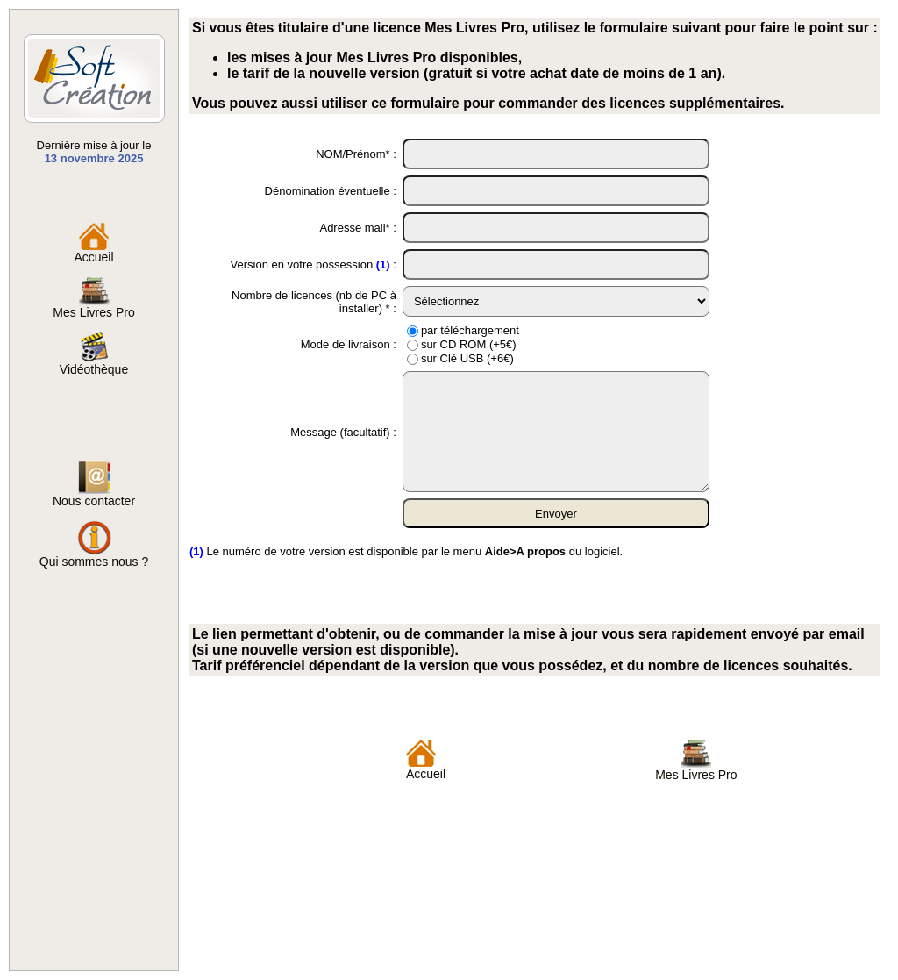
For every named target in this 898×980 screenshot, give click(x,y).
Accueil (93, 251)
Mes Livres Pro (93, 306)
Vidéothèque (94, 363)
